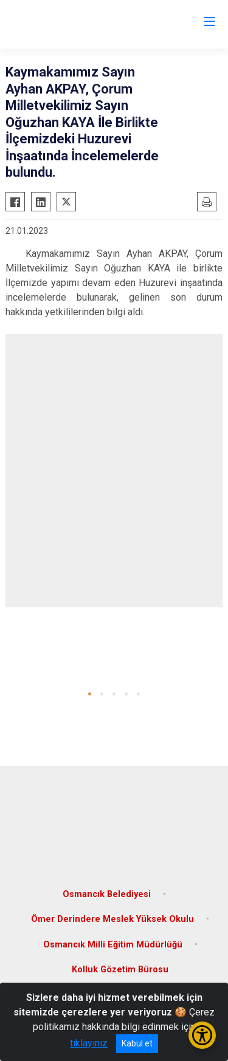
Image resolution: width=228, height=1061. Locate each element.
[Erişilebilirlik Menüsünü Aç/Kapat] (202, 1035)
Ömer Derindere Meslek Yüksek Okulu (112, 919)
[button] (89, 693)
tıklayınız (89, 1043)
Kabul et (137, 1043)
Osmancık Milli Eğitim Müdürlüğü (112, 945)
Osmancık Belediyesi (107, 894)
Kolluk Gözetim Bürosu (120, 969)
